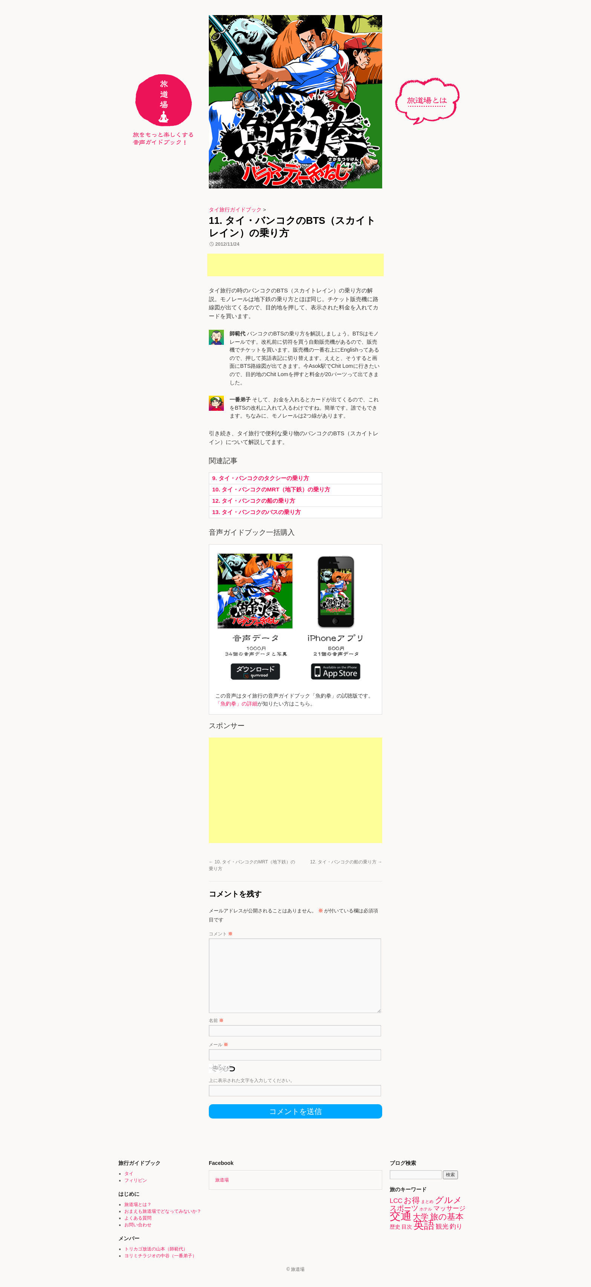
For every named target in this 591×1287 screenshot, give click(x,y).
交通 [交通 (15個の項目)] (401, 1215)
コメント (221, 934)
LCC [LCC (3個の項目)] (396, 1200)
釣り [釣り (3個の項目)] (456, 1226)
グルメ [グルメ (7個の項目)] (448, 1200)
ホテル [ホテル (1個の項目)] (426, 1209)
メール (218, 1044)
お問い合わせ (138, 1224)
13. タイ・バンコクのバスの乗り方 (256, 512)
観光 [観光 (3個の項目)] (442, 1226)
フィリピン (135, 1180)
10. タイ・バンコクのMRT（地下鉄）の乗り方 (271, 489)
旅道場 (222, 1180)
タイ (128, 1173)
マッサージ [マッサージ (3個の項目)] (449, 1208)
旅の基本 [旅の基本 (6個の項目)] (447, 1216)
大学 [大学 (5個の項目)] (421, 1216)
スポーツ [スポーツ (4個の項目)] (404, 1208)
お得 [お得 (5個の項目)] (412, 1200)
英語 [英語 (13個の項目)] (424, 1225)
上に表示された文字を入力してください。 (252, 1080)
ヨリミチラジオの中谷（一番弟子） (160, 1255)
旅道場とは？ (431, 101)
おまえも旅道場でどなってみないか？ (162, 1211)
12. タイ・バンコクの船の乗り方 (253, 500)
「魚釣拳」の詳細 (236, 704)
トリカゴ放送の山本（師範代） (156, 1249)
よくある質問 (138, 1218)
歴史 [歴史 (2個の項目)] (395, 1227)
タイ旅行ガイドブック (235, 210)
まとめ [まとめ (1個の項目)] (427, 1201)
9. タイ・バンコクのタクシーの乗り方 (260, 478)
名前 (216, 1020)
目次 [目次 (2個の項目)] (406, 1227)
